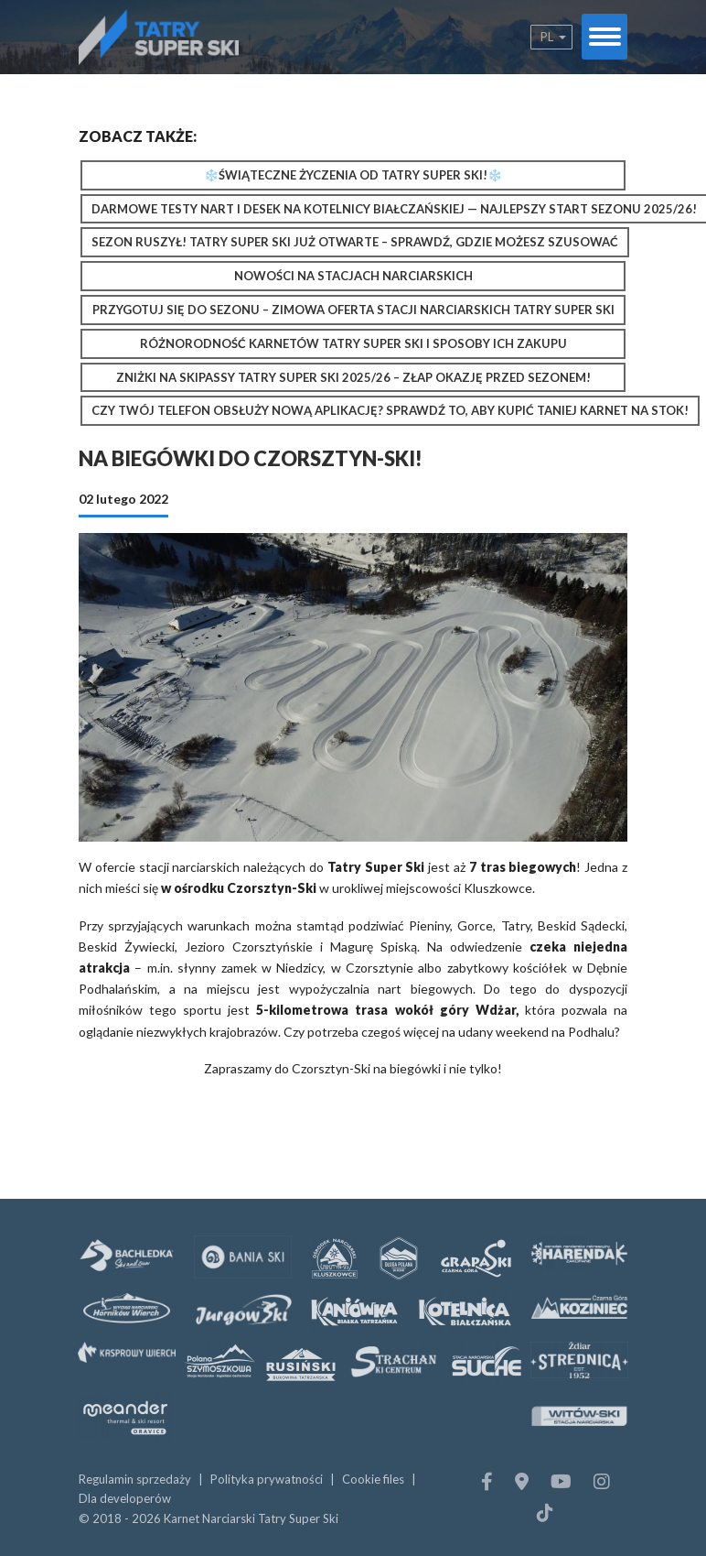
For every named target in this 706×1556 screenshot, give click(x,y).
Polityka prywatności (266, 1479)
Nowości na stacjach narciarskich (353, 275)
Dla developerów (125, 1498)
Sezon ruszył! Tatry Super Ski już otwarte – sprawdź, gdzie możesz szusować (354, 241)
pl (546, 36)
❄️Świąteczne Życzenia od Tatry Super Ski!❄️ (353, 175)
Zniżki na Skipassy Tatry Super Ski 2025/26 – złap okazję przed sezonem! (353, 377)
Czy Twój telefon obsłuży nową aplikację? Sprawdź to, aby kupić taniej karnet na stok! (390, 410)
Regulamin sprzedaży (135, 1479)
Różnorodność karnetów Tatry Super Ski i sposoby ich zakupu (353, 343)
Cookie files (373, 1479)
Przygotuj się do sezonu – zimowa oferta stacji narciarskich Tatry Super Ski (353, 309)
